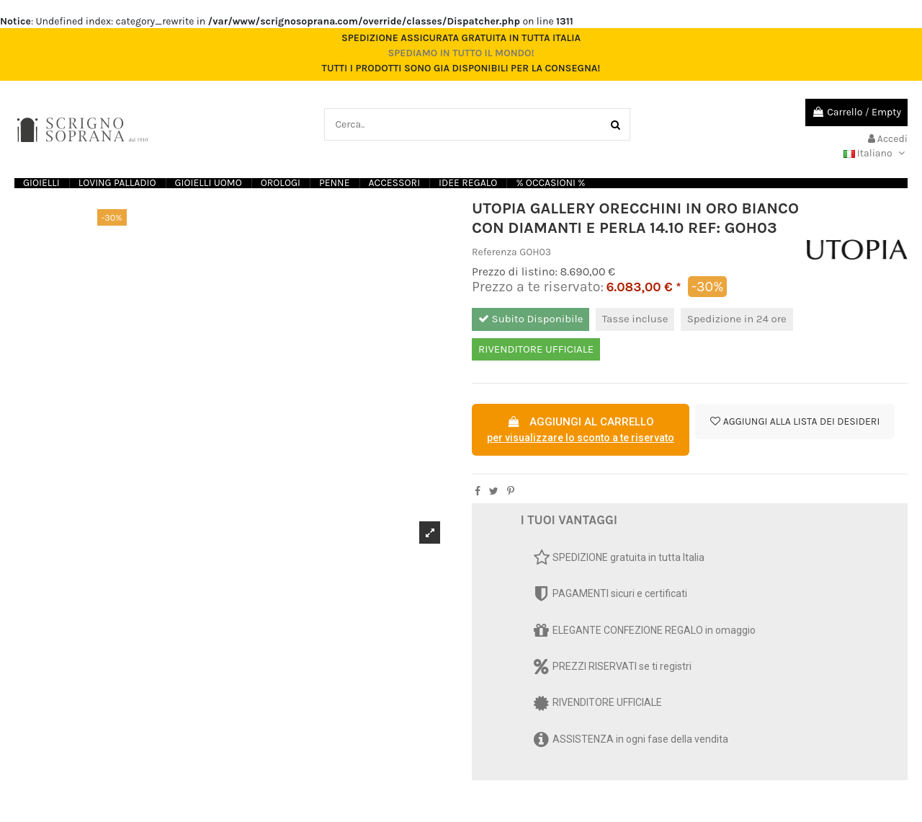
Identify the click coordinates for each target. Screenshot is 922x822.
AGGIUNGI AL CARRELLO (580, 430)
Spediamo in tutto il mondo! (461, 53)
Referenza (494, 252)
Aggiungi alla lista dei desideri (795, 421)
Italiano (875, 153)
